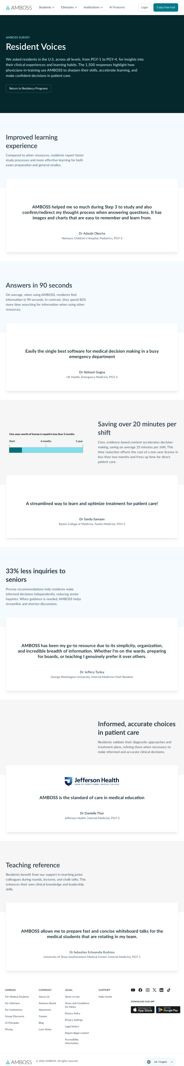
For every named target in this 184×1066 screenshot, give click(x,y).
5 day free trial (166, 7)
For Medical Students (17, 997)
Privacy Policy (72, 1013)
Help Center (105, 997)
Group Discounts (14, 1016)
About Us (44, 997)
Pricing (9, 1029)
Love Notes (45, 1029)
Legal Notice (72, 1026)
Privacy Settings (74, 1020)
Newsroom (45, 1010)
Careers (43, 1016)
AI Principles (12, 1023)
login (144, 7)
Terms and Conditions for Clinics (77, 1005)
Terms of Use (72, 997)
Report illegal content (77, 1033)
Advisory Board (47, 1003)
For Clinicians (12, 1003)
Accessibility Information (72, 1041)
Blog (41, 1023)
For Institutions (13, 1010)
